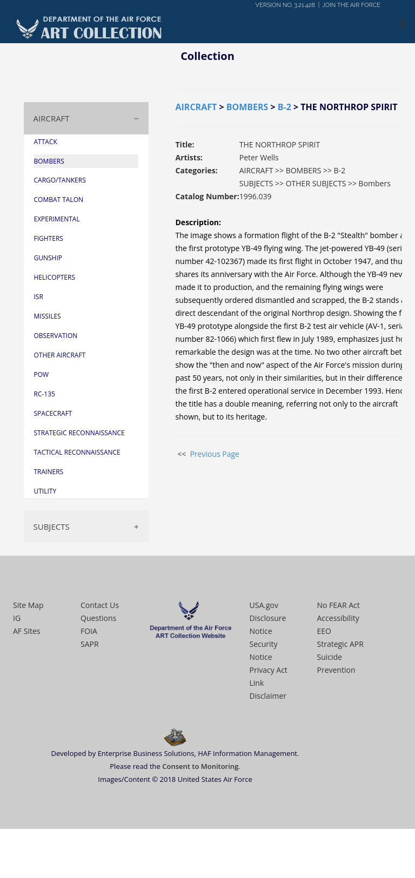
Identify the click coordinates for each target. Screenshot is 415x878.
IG (17, 618)
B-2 (284, 107)
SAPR (90, 644)
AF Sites (26, 631)
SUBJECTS (52, 526)
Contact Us (100, 605)
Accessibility (338, 618)
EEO (324, 631)
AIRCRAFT (52, 118)
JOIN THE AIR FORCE (351, 5)
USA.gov (264, 605)
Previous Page (214, 454)
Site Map (28, 605)
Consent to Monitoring (200, 766)
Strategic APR (340, 644)
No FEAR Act (338, 605)
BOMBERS (247, 107)
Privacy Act (268, 670)
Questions (98, 618)
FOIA (89, 631)
